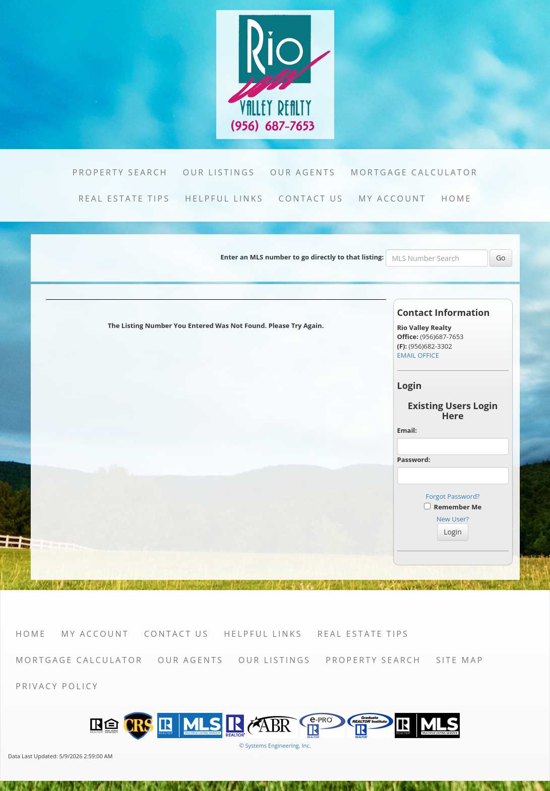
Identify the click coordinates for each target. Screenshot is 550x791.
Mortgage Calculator (414, 172)
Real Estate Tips (124, 198)
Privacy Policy (57, 686)
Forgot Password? (453, 496)
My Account (392, 198)
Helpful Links (224, 198)
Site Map (459, 660)
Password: (414, 459)
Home (456, 198)
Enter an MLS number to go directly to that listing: (302, 256)
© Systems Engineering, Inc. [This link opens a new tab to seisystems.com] (275, 745)
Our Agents (303, 172)
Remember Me (452, 506)
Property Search (120, 172)
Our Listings (219, 172)
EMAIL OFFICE (418, 355)
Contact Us (310, 198)
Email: (407, 430)
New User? (453, 518)
